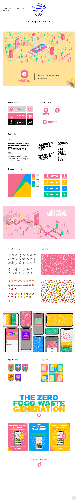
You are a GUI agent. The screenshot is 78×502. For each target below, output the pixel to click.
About (11, 8)
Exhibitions (19, 8)
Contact (6, 10)
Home (5, 8)
